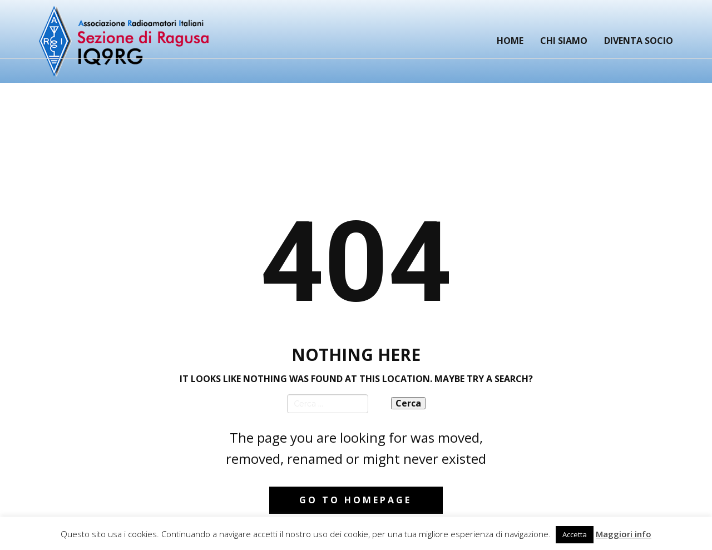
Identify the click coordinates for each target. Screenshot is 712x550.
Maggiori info (623, 533)
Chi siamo (563, 40)
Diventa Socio (638, 40)
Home (510, 40)
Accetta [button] (574, 534)
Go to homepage (355, 500)
